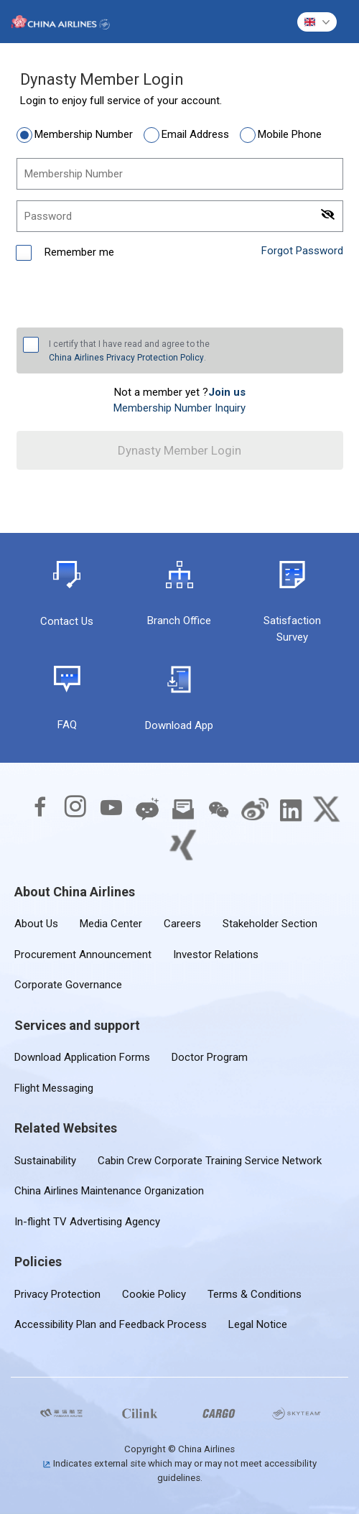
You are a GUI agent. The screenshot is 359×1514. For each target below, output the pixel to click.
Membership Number (83, 134)
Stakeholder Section (270, 923)
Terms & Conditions (255, 1294)
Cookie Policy (154, 1294)
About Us (36, 923)
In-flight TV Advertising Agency (87, 1221)
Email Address (195, 134)
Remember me (78, 252)
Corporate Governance (68, 984)
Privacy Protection (57, 1294)
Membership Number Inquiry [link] (179, 407)
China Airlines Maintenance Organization (109, 1190)
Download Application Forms (82, 1057)
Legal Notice (257, 1324)
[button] (317, 21)
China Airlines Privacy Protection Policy (126, 358)
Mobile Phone (290, 134)
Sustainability (45, 1160)
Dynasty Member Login (179, 450)
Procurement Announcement (82, 954)
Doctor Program (210, 1057)
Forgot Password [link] (302, 250)
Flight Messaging (53, 1088)
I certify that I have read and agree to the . (129, 352)
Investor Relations (215, 954)
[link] (227, 392)
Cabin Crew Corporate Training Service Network (210, 1160)
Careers (182, 923)
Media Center (111, 923)
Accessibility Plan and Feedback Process (110, 1324)
